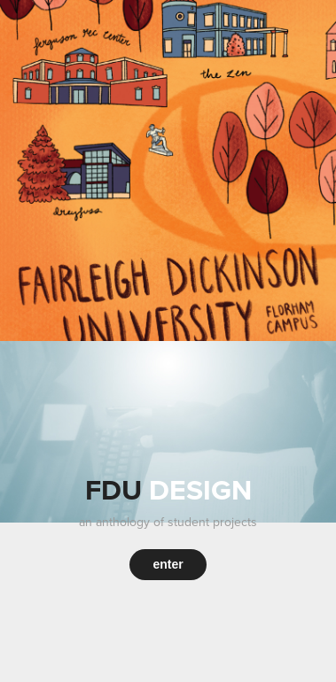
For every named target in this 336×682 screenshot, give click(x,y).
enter (167, 564)
